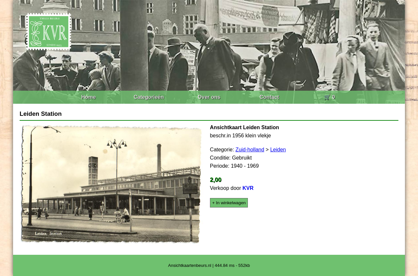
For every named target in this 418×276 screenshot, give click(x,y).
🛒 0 (329, 97)
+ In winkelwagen (229, 202)
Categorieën (149, 97)
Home (88, 97)
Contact (269, 97)
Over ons (209, 97)
